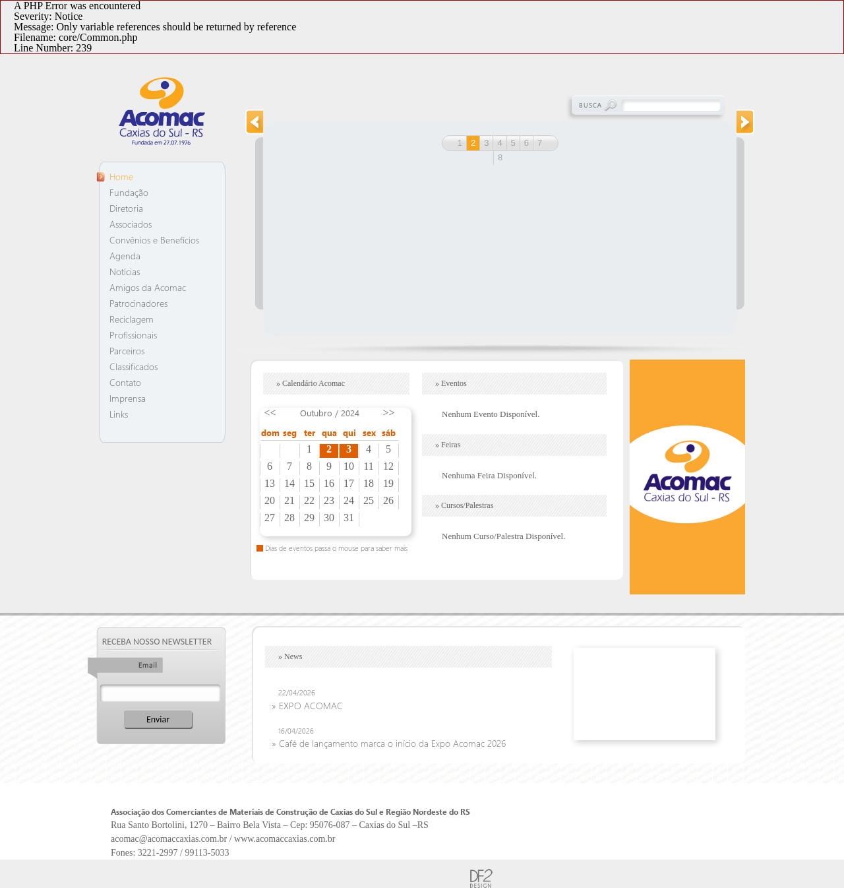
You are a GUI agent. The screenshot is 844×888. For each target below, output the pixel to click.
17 (349, 483)
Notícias (124, 271)
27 (269, 518)
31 (349, 518)
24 (349, 500)
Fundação (128, 192)
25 (368, 500)
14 (289, 483)
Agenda (124, 255)
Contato (125, 382)
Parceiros (126, 350)
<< (270, 412)
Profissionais (133, 335)
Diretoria (126, 208)
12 (388, 466)
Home (121, 176)
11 (368, 466)
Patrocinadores (138, 303)
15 (309, 483)
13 (269, 483)
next (746, 121)
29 (309, 518)
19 (388, 483)
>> (388, 412)
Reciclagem (131, 319)
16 (329, 483)
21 (289, 500)
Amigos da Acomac (147, 287)
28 (289, 518)
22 (309, 500)
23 (329, 500)
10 (349, 466)
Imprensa (127, 398)
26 (388, 500)
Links (118, 414)
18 (368, 483)
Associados (130, 224)
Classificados (133, 366)
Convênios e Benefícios (154, 240)
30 (329, 518)
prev (254, 121)
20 (269, 500)
